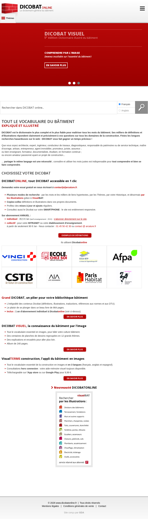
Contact (102, 506)
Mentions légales (50, 506)
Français (124, 104)
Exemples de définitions (75, 235)
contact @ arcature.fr (85, 226)
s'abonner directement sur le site (70, 219)
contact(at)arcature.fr (65, 187)
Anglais (126, 110)
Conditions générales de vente (78, 506)
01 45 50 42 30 (63, 226)
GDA (81, 512)
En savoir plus (75, 316)
